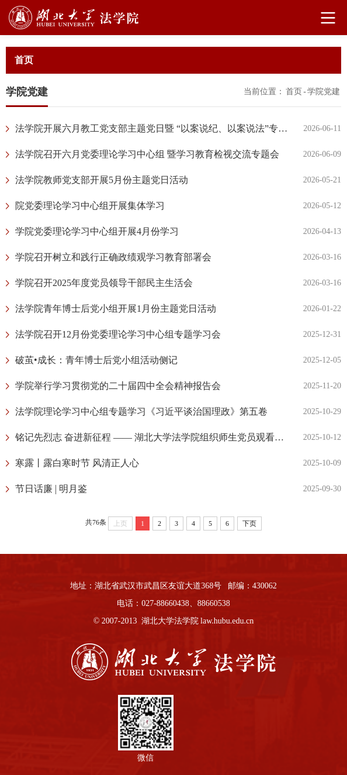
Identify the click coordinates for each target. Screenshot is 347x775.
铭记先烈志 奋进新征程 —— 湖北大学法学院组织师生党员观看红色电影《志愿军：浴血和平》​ (153, 437)
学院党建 (323, 91)
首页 (294, 91)
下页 (249, 523)
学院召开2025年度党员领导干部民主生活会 (104, 283)
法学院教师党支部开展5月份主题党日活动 (101, 180)
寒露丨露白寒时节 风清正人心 (77, 463)
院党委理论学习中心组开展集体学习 (90, 206)
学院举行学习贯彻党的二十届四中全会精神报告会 (118, 386)
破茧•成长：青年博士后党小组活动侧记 (96, 360)
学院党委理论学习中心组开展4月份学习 (97, 231)
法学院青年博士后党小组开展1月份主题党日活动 (115, 309)
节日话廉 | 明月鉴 (51, 489)
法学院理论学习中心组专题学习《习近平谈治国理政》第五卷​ (141, 411)
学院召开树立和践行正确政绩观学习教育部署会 (113, 257)
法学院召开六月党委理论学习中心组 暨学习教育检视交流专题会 (147, 154)
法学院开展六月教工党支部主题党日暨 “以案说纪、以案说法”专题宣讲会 (153, 128)
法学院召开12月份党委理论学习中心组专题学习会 (118, 334)
